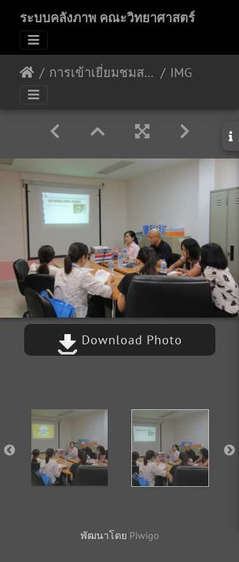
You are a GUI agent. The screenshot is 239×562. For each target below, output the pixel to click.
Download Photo (119, 340)
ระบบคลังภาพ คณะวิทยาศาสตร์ (107, 18)
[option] (69, 447)
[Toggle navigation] (34, 40)
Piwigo (144, 535)
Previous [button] (9, 450)
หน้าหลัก (27, 72)
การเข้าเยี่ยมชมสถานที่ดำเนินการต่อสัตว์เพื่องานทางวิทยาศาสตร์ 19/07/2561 (102, 72)
